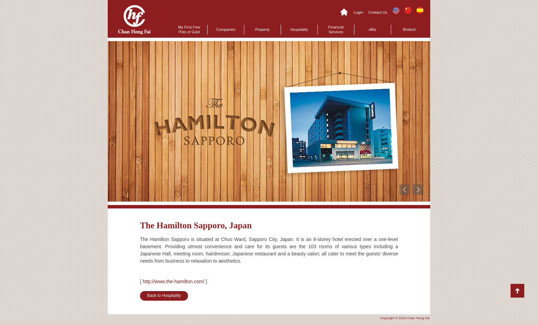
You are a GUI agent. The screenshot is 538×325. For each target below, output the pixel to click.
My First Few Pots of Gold (189, 29)
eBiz (372, 29)
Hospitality (299, 29)
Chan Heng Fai (134, 19)
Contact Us (377, 12)
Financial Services (336, 29)
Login (358, 12)
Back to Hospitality (164, 295)
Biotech (409, 29)
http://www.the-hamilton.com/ (173, 281)
